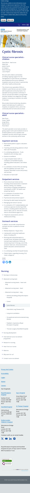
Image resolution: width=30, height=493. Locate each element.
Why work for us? (9, 354)
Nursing (5, 271)
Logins (3, 377)
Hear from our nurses (10, 346)
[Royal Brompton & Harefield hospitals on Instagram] (14, 438)
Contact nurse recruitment (11, 358)
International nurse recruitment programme (13, 337)
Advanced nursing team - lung (13, 292)
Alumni (3, 381)
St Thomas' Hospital (22, 406)
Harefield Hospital (6, 407)
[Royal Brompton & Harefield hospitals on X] (2, 438)
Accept (3, 20)
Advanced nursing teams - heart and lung (15, 283)
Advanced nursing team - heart (14, 288)
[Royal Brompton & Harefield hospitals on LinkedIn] (10, 438)
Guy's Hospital (20, 393)
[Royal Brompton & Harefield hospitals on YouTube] (6, 438)
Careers (3, 385)
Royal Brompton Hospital (6, 394)
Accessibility (5, 373)
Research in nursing (9, 342)
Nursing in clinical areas (10, 275)
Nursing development (10, 333)
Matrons (6, 350)
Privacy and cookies (7, 369)
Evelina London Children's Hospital (6, 421)
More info (10, 20)
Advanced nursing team (10, 279)
